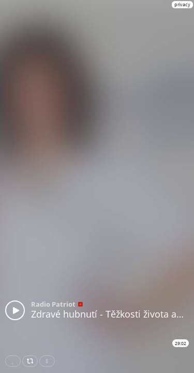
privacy (182, 4)
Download (49, 361)
